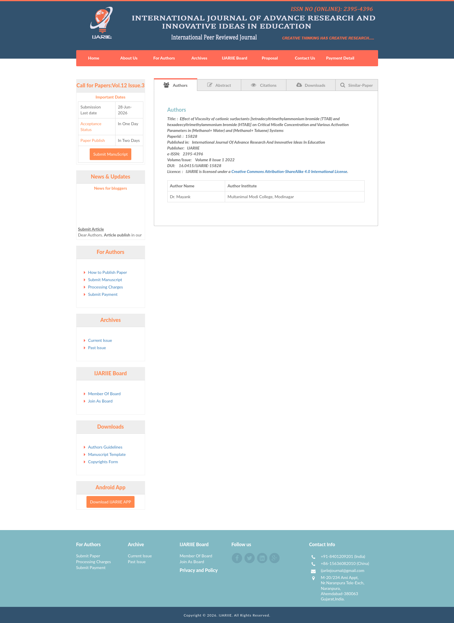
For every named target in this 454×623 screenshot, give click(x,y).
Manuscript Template (107, 454)
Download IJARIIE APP (110, 501)
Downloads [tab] (310, 85)
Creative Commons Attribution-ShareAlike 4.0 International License (289, 171)
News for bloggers (110, 188)
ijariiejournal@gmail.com (342, 570)
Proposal (270, 57)
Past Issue (97, 347)
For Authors (164, 57)
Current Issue (100, 340)
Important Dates (110, 96)
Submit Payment (103, 294)
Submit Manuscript (105, 279)
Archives (199, 57)
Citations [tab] (264, 85)
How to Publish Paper (107, 272)
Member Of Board (104, 393)
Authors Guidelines (105, 446)
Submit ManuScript (110, 154)
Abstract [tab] (219, 85)
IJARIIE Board (234, 57)
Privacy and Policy (199, 570)
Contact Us (305, 57)
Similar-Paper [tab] (356, 85)
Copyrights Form (103, 461)
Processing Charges (105, 286)
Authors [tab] (176, 85)
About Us (128, 57)
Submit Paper (88, 555)
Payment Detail (340, 57)
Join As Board (100, 400)
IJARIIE (225, 615)
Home (93, 57)
